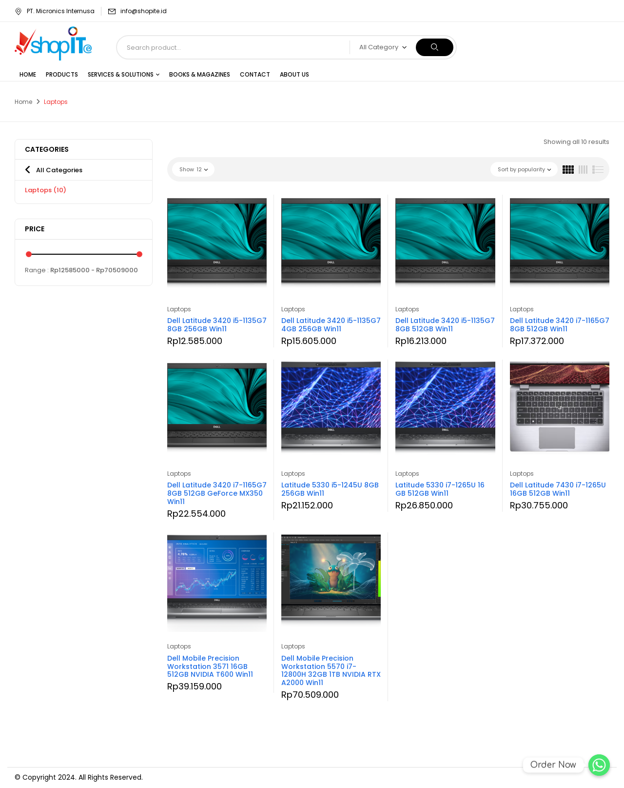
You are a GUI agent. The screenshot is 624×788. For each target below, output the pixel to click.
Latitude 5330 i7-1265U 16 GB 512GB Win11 (440, 489)
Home (23, 102)
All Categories (59, 170)
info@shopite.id (143, 11)
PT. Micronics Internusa (55, 11)
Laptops (45, 190)
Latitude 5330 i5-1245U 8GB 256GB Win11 (330, 489)
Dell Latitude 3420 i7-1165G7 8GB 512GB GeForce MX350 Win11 (217, 493)
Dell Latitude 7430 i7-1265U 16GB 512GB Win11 (558, 489)
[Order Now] (599, 765)
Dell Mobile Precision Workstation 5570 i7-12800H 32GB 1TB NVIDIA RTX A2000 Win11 (331, 670)
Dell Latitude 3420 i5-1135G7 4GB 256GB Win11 (331, 325)
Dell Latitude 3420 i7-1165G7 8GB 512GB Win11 (559, 325)
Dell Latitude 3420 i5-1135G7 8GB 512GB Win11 (445, 325)
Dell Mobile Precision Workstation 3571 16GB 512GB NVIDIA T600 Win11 (210, 666)
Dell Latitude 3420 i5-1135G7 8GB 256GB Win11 (217, 325)
